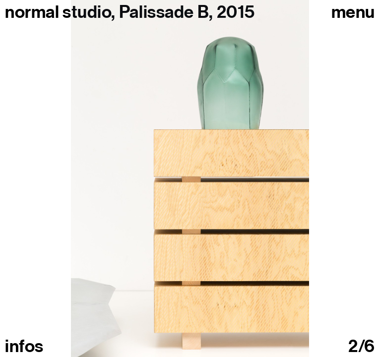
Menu (353, 12)
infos (24, 346)
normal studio (58, 11)
